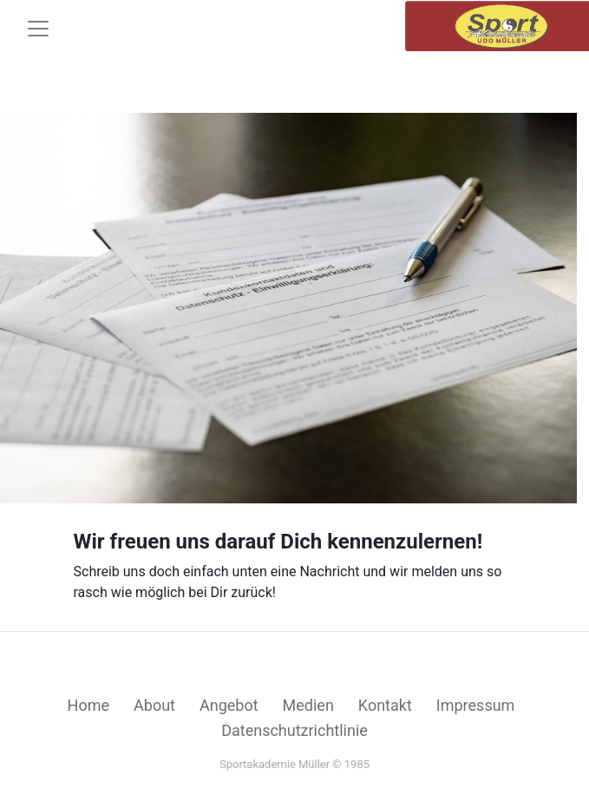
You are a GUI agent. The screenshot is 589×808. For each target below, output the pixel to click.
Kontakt (385, 705)
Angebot (229, 705)
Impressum (475, 705)
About (154, 705)
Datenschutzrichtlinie (294, 730)
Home (88, 705)
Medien (308, 705)
